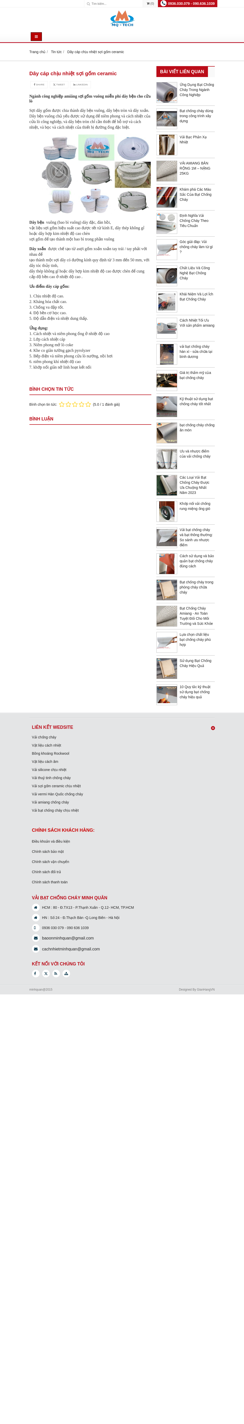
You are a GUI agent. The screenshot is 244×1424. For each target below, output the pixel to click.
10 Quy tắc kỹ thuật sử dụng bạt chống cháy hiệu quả (195, 692)
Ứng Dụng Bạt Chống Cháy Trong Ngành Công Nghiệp (197, 90)
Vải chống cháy (44, 737)
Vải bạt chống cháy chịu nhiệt (55, 810)
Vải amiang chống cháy (50, 802)
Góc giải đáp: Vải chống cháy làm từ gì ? (196, 247)
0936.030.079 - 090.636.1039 (191, 4)
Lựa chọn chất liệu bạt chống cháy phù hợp (195, 639)
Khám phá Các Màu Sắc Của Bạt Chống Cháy (196, 194)
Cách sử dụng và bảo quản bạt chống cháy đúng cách (197, 561)
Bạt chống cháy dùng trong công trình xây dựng (196, 116)
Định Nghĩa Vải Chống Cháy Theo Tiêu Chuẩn (194, 221)
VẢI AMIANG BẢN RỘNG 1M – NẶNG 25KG (195, 168)
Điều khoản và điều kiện (51, 841)
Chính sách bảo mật (48, 852)
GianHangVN (206, 989)
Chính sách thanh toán (50, 882)
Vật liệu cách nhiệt (46, 745)
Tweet (59, 84)
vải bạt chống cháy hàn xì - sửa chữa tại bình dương (196, 351)
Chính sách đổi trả (46, 872)
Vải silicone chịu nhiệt (49, 770)
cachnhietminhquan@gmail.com (71, 949)
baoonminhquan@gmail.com (68, 938)
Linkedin (80, 84)
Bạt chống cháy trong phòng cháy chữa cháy (197, 587)
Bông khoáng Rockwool (50, 753)
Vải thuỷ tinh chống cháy (51, 778)
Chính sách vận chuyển (50, 862)
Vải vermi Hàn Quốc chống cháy (57, 794)
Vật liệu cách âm (45, 762)
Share (39, 84)
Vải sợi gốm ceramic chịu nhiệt (56, 786)
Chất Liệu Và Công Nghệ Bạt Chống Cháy (195, 273)
